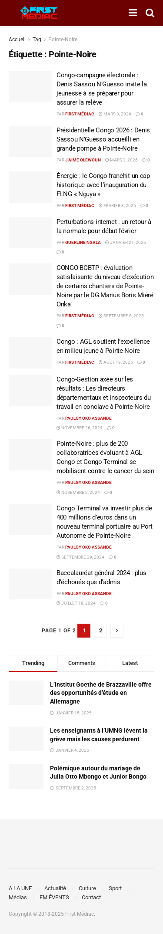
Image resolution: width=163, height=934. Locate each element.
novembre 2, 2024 (78, 492)
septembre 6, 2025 (121, 315)
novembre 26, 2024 (80, 427)
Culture (87, 888)
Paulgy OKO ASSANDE (88, 418)
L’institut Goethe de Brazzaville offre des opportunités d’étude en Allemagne (101, 693)
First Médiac (79, 114)
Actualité (55, 888)
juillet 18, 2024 (76, 603)
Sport (115, 888)
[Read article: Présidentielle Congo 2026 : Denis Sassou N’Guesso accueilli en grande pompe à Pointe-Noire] (30, 141)
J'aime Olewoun (83, 160)
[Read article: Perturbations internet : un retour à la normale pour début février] (30, 233)
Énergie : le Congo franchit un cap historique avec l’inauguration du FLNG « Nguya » (103, 185)
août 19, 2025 (116, 362)
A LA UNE (20, 888)
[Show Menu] (133, 13)
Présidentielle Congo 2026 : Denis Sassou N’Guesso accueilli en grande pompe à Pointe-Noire (103, 139)
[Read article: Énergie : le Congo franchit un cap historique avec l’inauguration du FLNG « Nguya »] (30, 187)
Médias (18, 897)
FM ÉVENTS (54, 897)
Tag (37, 39)
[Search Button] (150, 13)
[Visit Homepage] (39, 13)
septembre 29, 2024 (80, 557)
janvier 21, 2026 (125, 242)
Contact (91, 897)
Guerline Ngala (83, 242)
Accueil (17, 39)
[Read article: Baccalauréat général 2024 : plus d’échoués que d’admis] (30, 584)
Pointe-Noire (62, 39)
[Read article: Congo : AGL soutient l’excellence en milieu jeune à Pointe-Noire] (30, 352)
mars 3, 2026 (115, 114)
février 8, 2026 (117, 205)
